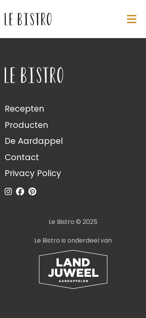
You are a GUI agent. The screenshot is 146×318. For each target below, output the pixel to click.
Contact (22, 157)
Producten (26, 125)
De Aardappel (34, 141)
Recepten (24, 108)
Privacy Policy (33, 173)
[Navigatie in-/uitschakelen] (131, 19)
